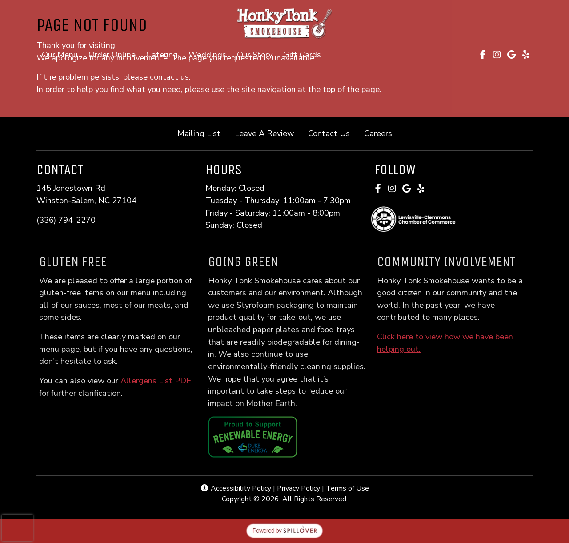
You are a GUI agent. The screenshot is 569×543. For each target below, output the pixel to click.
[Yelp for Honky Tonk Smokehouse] (525, 54)
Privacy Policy (298, 488)
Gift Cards (304, 54)
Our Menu (60, 54)
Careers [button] (381, 133)
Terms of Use (347, 488)
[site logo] (284, 23)
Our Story (254, 54)
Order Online (114, 54)
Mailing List (198, 133)
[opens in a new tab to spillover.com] (284, 529)
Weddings (207, 54)
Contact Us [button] (332, 133)
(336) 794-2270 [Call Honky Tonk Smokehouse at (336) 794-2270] (66, 219)
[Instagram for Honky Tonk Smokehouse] (497, 54)
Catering (162, 54)
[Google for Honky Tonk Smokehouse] (511, 54)
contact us (169, 76)
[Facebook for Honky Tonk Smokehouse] (483, 54)
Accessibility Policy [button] (235, 488)
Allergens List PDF (167, 380)
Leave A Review (268, 133)
